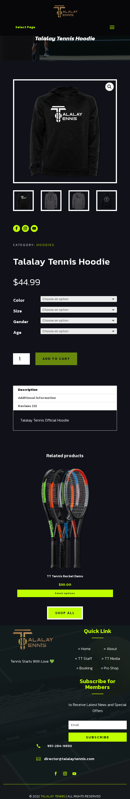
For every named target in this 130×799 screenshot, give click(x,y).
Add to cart (56, 358)
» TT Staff (88, 658)
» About (110, 648)
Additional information (37, 397)
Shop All (65, 613)
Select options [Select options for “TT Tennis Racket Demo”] (65, 593)
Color (19, 300)
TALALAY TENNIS (53, 796)
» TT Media (111, 658)
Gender (20, 321)
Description (28, 389)
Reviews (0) (27, 406)
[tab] (65, 390)
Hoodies (46, 245)
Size (17, 311)
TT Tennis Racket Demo (65, 576)
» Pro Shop (110, 668)
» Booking (88, 668)
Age (17, 332)
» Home (91, 648)
